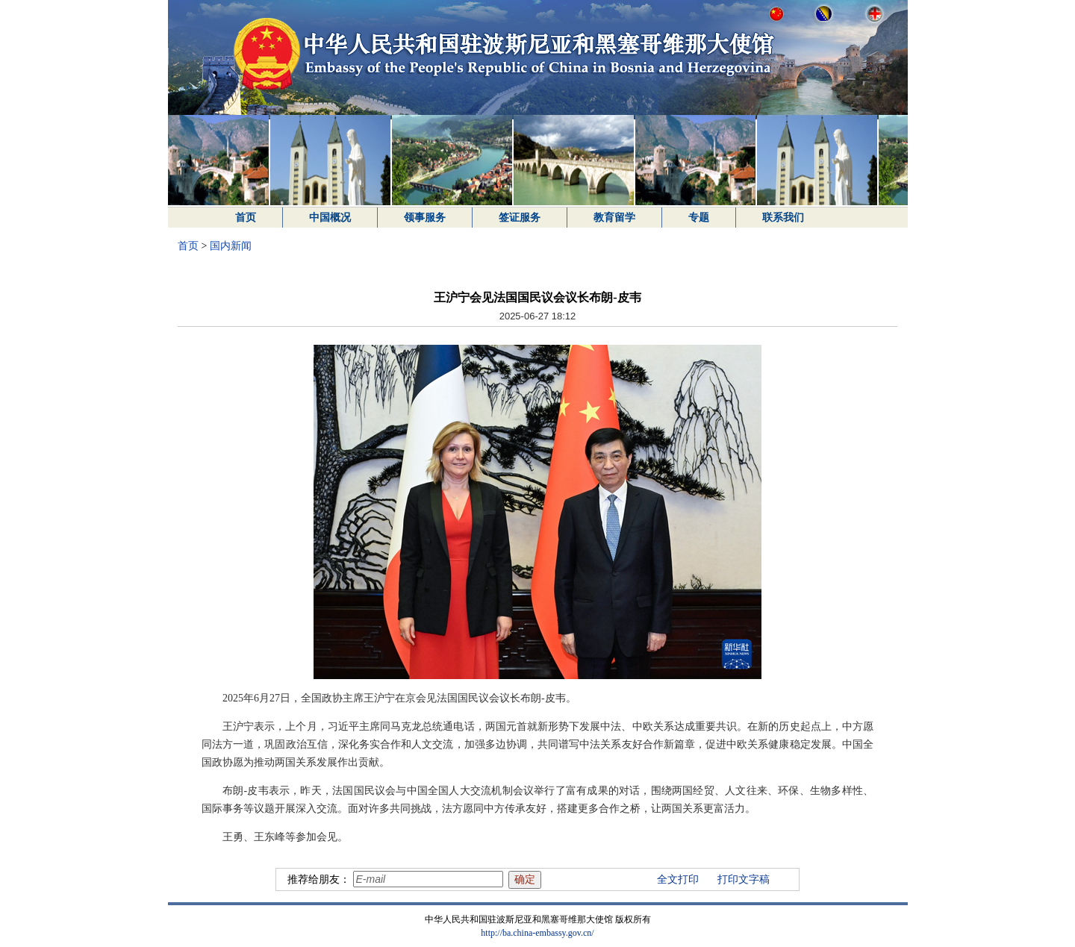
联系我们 (783, 217)
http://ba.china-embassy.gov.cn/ (537, 933)
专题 (698, 217)
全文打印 (678, 879)
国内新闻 (231, 245)
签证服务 (519, 217)
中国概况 (330, 217)
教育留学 (614, 217)
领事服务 (425, 217)
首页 (245, 217)
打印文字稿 (743, 879)
